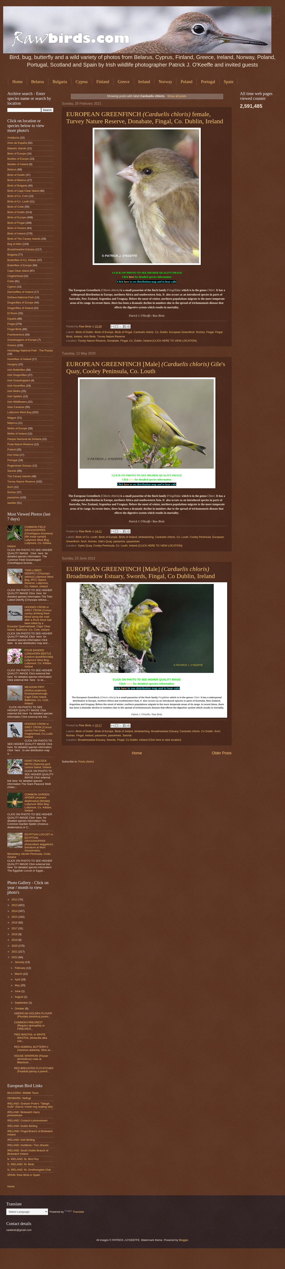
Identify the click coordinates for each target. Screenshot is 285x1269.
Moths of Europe (17, 428)
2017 (15, 928)
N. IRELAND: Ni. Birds (20, 1164)
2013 (15, 905)
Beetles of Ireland (17, 164)
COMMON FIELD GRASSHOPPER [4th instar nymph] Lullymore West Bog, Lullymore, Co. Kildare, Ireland (30, 536)
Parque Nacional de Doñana (24, 439)
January (20, 962)
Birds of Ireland (128, 537)
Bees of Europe (16, 153)
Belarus (37, 81)
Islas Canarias (16, 407)
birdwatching (146, 537)
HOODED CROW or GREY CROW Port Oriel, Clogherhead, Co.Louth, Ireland (39, 730)
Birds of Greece (16, 228)
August (19, 996)
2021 (15, 951)
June (18, 991)
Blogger (183, 1240)
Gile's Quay (105, 541)
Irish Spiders (14, 396)
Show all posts (176, 96)
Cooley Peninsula (200, 537)
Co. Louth (182, 537)
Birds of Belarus (16, 180)
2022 (15, 957)
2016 (15, 922)
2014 (15, 911)
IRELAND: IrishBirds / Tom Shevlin (28, 1145)
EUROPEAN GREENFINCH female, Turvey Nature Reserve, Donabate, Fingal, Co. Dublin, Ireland (144, 118)
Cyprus (82, 81)
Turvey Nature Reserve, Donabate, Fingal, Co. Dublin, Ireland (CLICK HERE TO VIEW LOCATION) (137, 340)
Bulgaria (60, 81)
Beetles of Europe (18, 158)
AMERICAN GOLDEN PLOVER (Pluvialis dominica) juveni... (33, 1015)
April (18, 979)
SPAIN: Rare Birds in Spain (23, 1174)
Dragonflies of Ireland (20, 308)
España (12, 318)
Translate (74, 1211)
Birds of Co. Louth (86, 537)
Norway (165, 81)
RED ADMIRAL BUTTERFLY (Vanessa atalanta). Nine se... (33, 1048)
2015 (15, 916)
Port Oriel (13, 454)
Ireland (144, 81)
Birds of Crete (15, 206)
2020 (15, 945)
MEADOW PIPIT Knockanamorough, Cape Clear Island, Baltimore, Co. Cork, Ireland (37, 695)
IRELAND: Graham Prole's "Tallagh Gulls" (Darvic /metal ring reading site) (30, 1105)
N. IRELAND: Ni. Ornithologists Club (29, 1169)
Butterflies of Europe (19, 265)
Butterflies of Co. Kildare (21, 260)
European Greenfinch (182, 332)
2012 (15, 899)
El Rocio (12, 313)
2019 (15, 939)
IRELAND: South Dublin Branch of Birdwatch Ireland (27, 1152)
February (20, 967)
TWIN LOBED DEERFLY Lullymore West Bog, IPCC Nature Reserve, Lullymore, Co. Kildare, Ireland (39, 578)
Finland (102, 81)
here (131, 276)
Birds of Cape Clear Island (23, 190)
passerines (133, 541)
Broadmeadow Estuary (164, 731)
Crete (10, 281)
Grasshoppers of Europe (22, 339)
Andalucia (13, 137)
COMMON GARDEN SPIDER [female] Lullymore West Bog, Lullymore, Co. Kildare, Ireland (38, 802)
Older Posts (222, 753)
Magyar (11, 417)
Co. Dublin (161, 332)
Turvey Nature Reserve (111, 336)
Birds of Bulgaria (17, 185)
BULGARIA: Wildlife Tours (23, 1092)
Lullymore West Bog (19, 412)
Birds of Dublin (84, 332)
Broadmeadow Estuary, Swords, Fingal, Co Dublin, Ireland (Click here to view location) (129, 739)
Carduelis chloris (143, 332)
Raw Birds (85, 326)
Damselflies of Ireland (20, 291)
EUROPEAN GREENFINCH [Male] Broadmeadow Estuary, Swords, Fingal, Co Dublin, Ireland (140, 572)
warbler (11, 502)
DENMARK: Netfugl (19, 1098)
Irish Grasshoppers (18, 380)
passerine (119, 541)
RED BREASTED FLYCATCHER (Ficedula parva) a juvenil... (33, 1070)
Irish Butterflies (16, 369)
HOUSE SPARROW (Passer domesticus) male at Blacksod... (31, 1059)
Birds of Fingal (123, 332)
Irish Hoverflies (16, 385)
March (19, 973)
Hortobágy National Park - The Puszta (30, 350)
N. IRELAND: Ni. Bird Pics (23, 1159)
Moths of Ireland (17, 433)
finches (200, 332)
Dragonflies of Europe (20, 302)
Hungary (12, 364)
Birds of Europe (104, 332)
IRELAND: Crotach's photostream (27, 1120)
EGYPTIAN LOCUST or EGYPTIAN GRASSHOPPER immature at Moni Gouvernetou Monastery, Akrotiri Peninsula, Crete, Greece (30, 846)
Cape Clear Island (18, 270)
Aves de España (17, 142)
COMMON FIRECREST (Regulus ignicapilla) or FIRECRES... (29, 1025)
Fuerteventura (15, 334)
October (20, 1008)
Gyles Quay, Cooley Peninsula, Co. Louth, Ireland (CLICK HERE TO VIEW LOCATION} (130, 545)
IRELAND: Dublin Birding (22, 1126)
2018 (15, 934)
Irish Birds (90, 336)
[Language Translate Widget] (27, 1212)
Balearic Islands (16, 148)
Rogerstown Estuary (19, 465)
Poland (186, 81)
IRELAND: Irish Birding (21, 1139)
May (18, 985)
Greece (124, 81)
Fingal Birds (14, 329)
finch (84, 541)
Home (17, 81)
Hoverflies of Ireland (19, 359)
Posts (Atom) (86, 761)
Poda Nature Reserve (20, 444)
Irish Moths (14, 391)
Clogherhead (15, 276)
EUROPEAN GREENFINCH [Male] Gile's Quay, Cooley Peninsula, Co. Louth (145, 367)
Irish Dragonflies (17, 375)
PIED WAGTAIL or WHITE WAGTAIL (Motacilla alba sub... (30, 1038)
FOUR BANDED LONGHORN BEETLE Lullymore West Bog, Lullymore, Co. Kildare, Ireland (39, 658)
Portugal (208, 81)
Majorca (12, 422)
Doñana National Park (20, 297)
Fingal (210, 332)
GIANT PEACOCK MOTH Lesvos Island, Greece (38, 764)
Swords (127, 735)
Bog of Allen (14, 244)
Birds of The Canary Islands (24, 238)
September (22, 1002)
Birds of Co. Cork (17, 196)
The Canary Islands (19, 476)
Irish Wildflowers (17, 401)
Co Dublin (207, 731)
